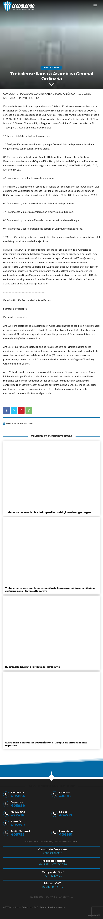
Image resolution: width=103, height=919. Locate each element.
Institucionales (51, 68)
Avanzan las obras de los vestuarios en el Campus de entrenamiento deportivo (46, 744)
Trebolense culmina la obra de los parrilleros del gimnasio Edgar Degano (48, 512)
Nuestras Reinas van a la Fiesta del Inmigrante (32, 666)
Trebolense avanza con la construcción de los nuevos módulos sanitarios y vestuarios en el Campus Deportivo (50, 589)
